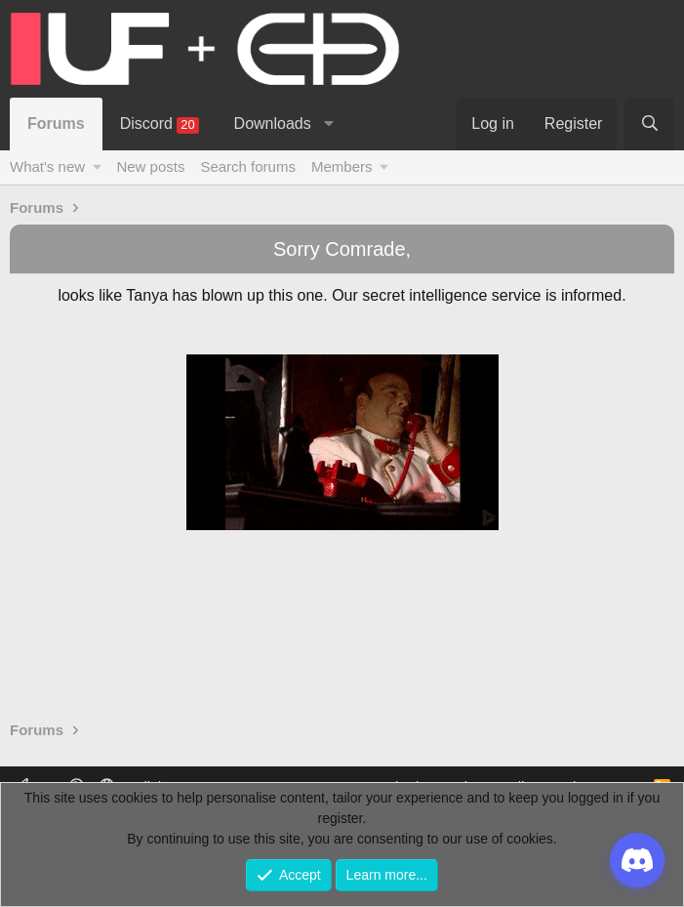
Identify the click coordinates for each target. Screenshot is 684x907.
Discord (159, 124)
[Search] (649, 124)
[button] (328, 124)
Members (342, 166)
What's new (47, 166)
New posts (150, 166)
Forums (56, 123)
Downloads (272, 123)
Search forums (248, 166)
